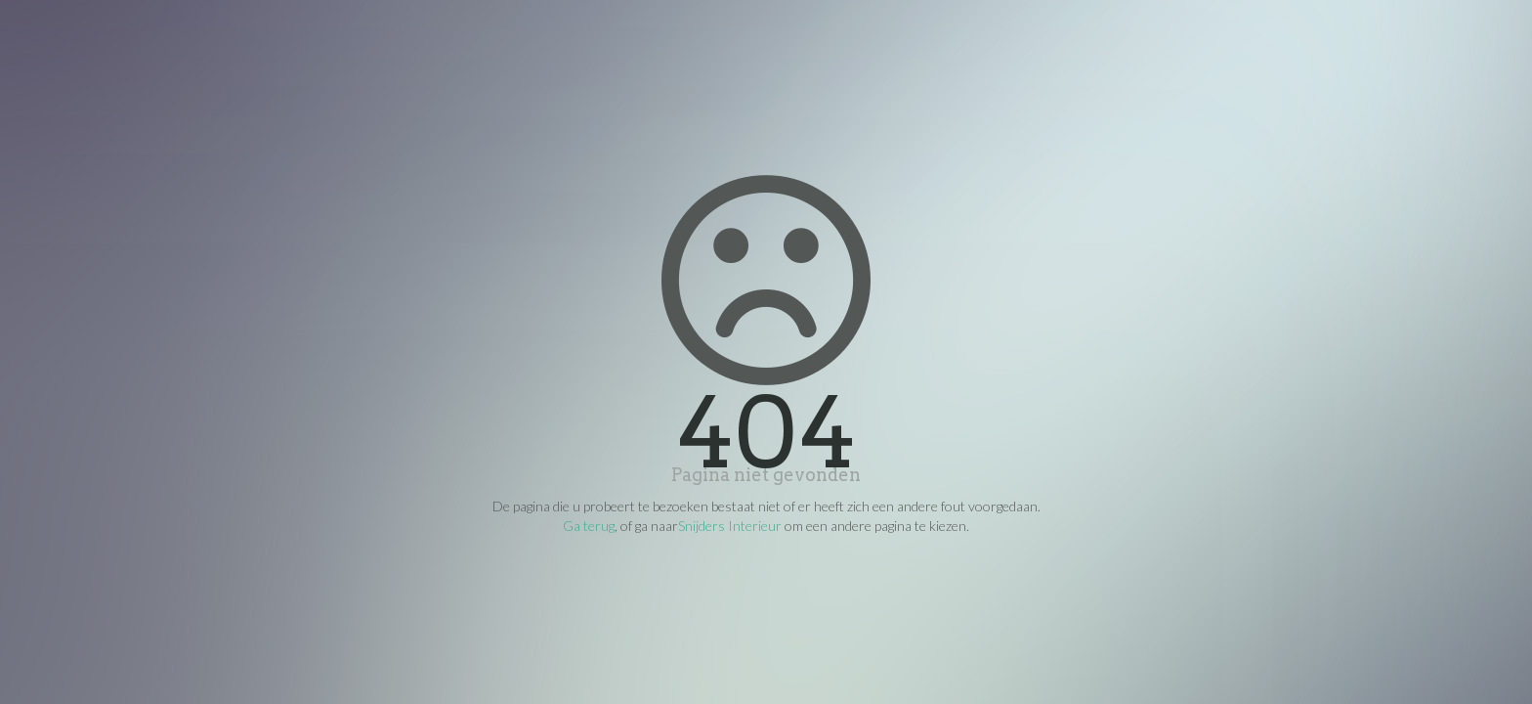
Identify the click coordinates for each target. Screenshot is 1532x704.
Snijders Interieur (730, 525)
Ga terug (589, 525)
